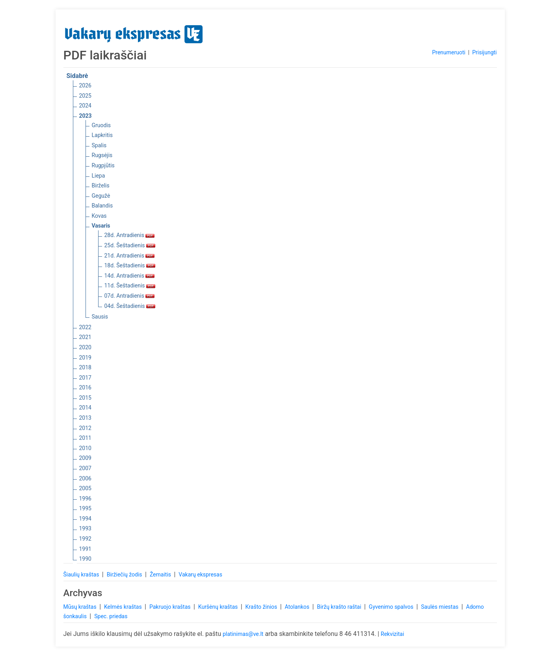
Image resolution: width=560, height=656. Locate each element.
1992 (85, 539)
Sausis (100, 316)
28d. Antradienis (129, 235)
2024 (85, 105)
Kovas (99, 216)
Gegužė (101, 196)
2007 (85, 468)
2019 (85, 357)
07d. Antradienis (129, 296)
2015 (85, 398)
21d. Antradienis (129, 255)
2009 (85, 458)
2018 (85, 367)
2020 (85, 347)
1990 (85, 559)
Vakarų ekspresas (200, 574)
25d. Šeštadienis (130, 245)
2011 (85, 438)
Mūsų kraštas (80, 607)
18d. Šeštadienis (130, 265)
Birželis (101, 185)
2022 (85, 327)
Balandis (102, 205)
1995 (85, 508)
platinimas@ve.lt (243, 634)
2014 (85, 407)
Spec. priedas (110, 616)
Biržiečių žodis (125, 574)
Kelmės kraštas (123, 607)
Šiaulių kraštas (81, 574)
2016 (85, 387)
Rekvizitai (392, 634)
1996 (85, 498)
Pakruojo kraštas (170, 607)
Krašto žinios (262, 607)
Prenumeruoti (448, 52)
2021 (85, 337)
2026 (85, 85)
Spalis (99, 145)
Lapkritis (102, 135)
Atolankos (298, 607)
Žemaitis (161, 574)
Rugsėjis (102, 155)
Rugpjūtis (103, 165)
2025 (85, 96)
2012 (85, 428)
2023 (85, 116)
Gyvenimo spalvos (392, 607)
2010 (85, 448)
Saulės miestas (440, 607)
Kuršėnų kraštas (218, 607)
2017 (85, 377)
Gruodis (101, 125)
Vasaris (101, 225)
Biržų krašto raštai (340, 607)
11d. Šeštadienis (130, 285)
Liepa (98, 175)
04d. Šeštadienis (130, 306)
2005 (85, 488)
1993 (85, 528)
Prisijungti (484, 52)
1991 (85, 549)
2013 (85, 418)
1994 (85, 518)
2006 (85, 478)
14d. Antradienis (129, 275)
